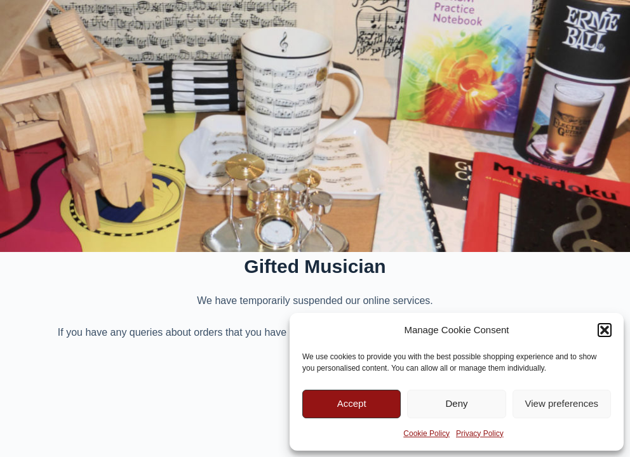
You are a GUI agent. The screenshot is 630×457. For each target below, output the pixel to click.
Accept (351, 403)
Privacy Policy (480, 433)
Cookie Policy (426, 433)
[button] (604, 330)
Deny (456, 403)
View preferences (562, 403)
